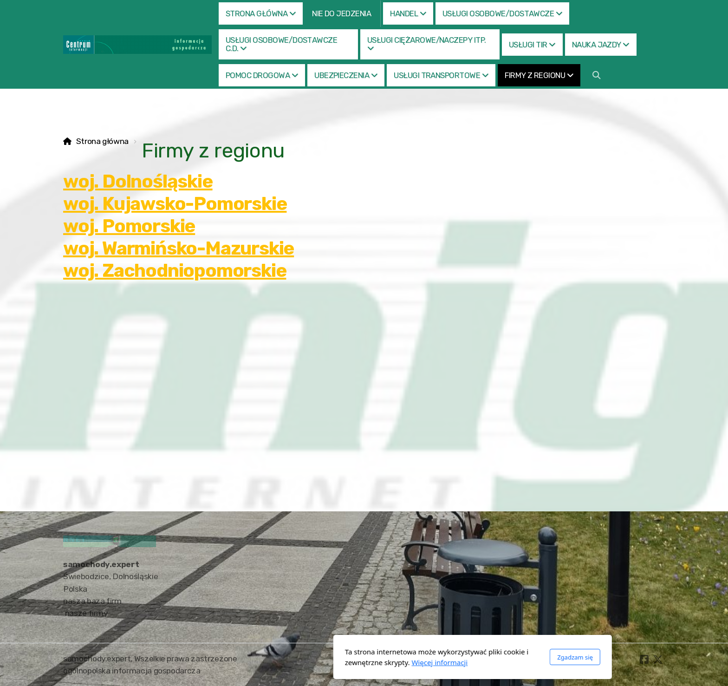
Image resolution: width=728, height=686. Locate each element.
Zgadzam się (466, 657)
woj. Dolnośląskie (138, 181)
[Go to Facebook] (644, 659)
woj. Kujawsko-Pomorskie (174, 204)
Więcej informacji (331, 662)
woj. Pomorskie (129, 226)
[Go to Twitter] (658, 659)
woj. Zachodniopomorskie (174, 270)
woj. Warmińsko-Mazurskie (178, 248)
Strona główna (102, 141)
